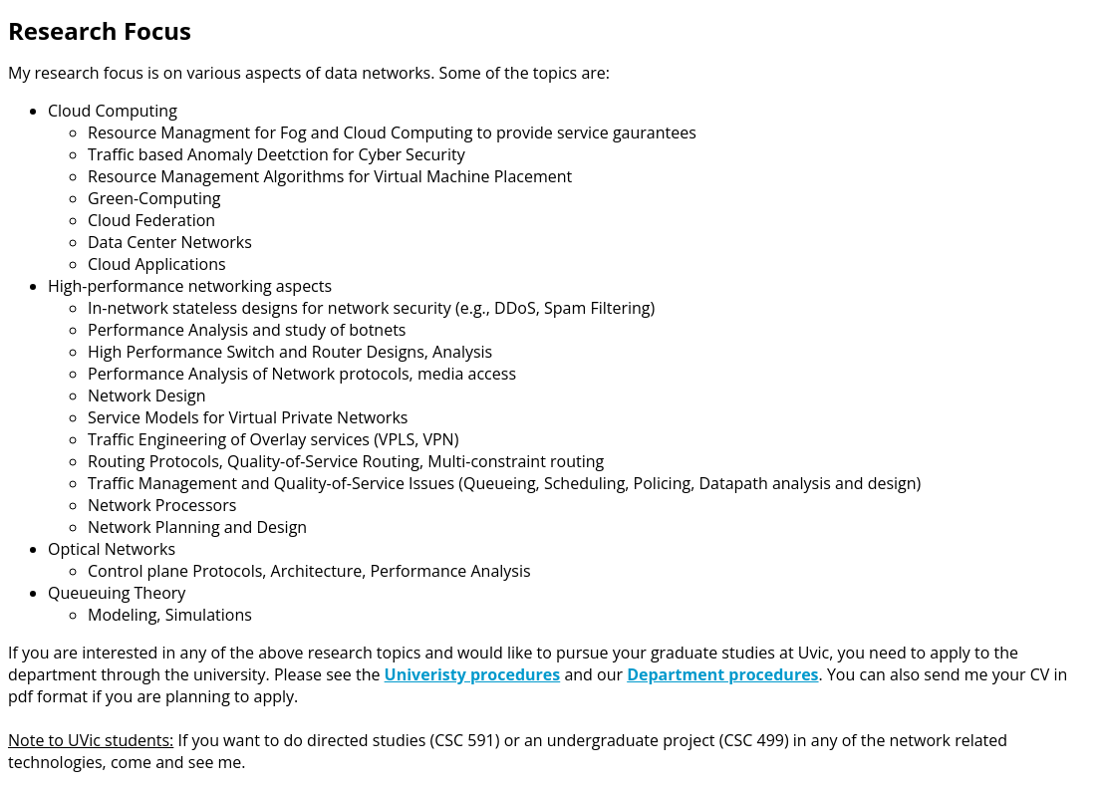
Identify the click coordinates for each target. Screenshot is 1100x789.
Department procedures (722, 674)
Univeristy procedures (473, 674)
